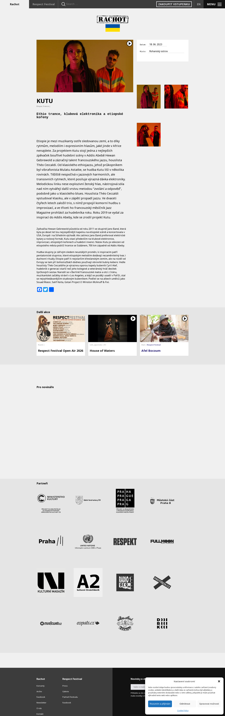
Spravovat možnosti (209, 703)
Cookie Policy (182, 710)
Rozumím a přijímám (160, 703)
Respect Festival (43, 4)
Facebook (41, 690)
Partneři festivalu (70, 690)
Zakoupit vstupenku (174, 4)
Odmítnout (185, 703)
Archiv (39, 685)
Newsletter (41, 696)
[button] (219, 681)
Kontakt (40, 707)
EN (199, 4)
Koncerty (41, 679)
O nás (39, 701)
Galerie (65, 685)
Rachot (14, 4)
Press (65, 679)
